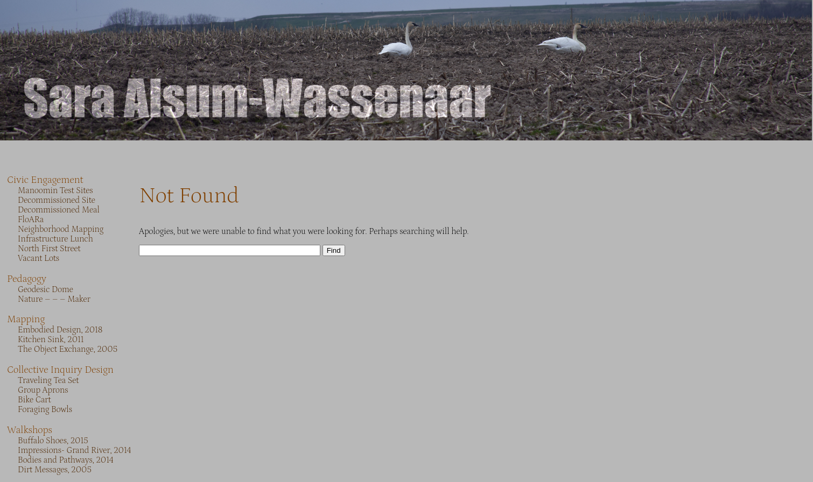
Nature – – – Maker (54, 299)
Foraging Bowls (45, 409)
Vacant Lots (38, 258)
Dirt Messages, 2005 (55, 469)
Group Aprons (43, 390)
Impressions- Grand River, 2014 (74, 450)
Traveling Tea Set (48, 380)
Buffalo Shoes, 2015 (53, 440)
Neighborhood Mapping (60, 229)
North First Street (49, 248)
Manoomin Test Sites (55, 190)
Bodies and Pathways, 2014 (66, 460)
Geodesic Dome (45, 289)
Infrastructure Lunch (55, 239)
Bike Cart (34, 400)
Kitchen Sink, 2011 (50, 339)
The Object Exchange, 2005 (67, 349)
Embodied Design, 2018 (60, 330)
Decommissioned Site (56, 200)
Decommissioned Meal (59, 210)
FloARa (31, 219)
